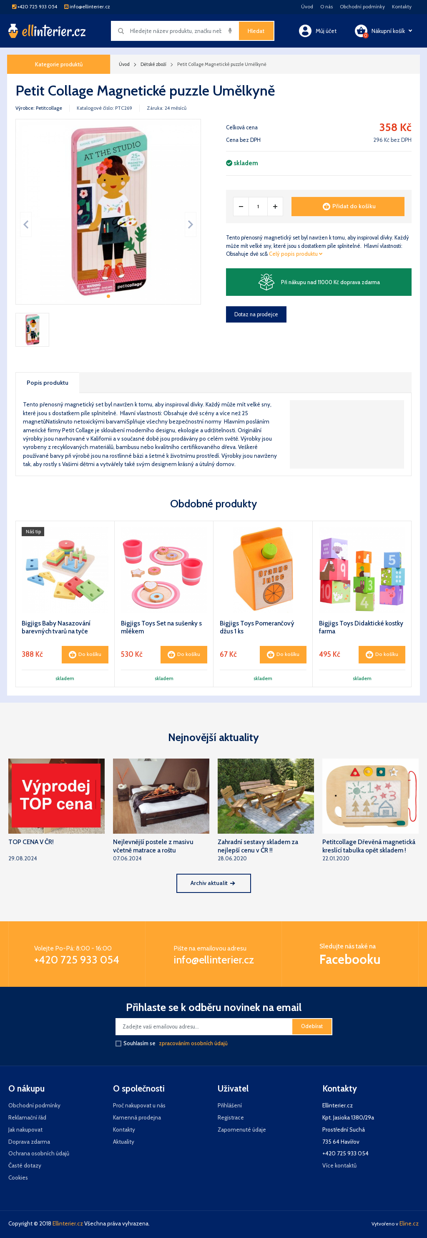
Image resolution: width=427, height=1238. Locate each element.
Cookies (18, 1177)
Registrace (231, 1117)
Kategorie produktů (59, 64)
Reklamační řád (27, 1117)
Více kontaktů (339, 1165)
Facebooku (350, 959)
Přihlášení (230, 1105)
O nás (326, 7)
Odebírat (312, 1026)
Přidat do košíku (349, 206)
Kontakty (402, 7)
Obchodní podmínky (362, 7)
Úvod (307, 7)
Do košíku (85, 654)
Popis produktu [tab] (47, 382)
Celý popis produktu (295, 254)
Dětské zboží (153, 64)
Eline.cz (409, 1223)
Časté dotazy (24, 1165)
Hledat (256, 31)
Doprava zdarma (29, 1141)
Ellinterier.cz (68, 1223)
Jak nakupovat (25, 1129)
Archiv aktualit (213, 883)
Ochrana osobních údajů (38, 1153)
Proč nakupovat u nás (139, 1105)
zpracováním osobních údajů (193, 1043)
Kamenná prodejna (137, 1117)
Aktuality (123, 1141)
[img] (230, 30)
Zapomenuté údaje (242, 1129)
